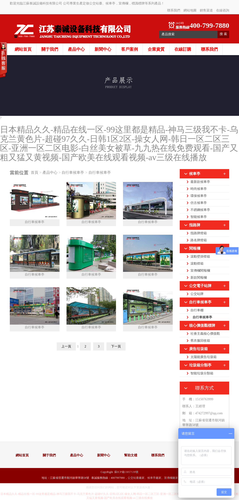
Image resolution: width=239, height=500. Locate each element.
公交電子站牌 (200, 286)
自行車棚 (197, 310)
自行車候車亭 (73, 172)
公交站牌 (197, 294)
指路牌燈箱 (198, 233)
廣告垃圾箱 (198, 349)
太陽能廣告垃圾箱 (203, 357)
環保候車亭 (198, 196)
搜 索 (223, 34)
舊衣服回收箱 (200, 340)
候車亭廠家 (154, 477)
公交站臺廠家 (136, 477)
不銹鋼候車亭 (200, 210)
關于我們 (49, 49)
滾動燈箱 (197, 263)
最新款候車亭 (200, 182)
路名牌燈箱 (198, 240)
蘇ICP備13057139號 (126, 472)
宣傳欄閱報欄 (200, 270)
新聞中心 (103, 49)
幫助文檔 (130, 455)
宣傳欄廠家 (171, 477)
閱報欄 (194, 248)
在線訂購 (182, 49)
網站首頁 (23, 49)
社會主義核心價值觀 (205, 333)
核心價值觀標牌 (202, 325)
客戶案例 (129, 49)
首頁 (35, 172)
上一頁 (66, 346)
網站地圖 (190, 10)
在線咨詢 (222, 10)
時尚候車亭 (198, 189)
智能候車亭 (198, 217)
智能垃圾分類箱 (201, 373)
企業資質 (156, 49)
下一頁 (116, 346)
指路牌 (194, 225)
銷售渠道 (206, 10)
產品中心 (76, 49)
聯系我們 (173, 10)
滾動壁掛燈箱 (200, 256)
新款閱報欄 (198, 277)
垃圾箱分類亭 (200, 365)
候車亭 (194, 174)
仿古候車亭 (198, 203)
